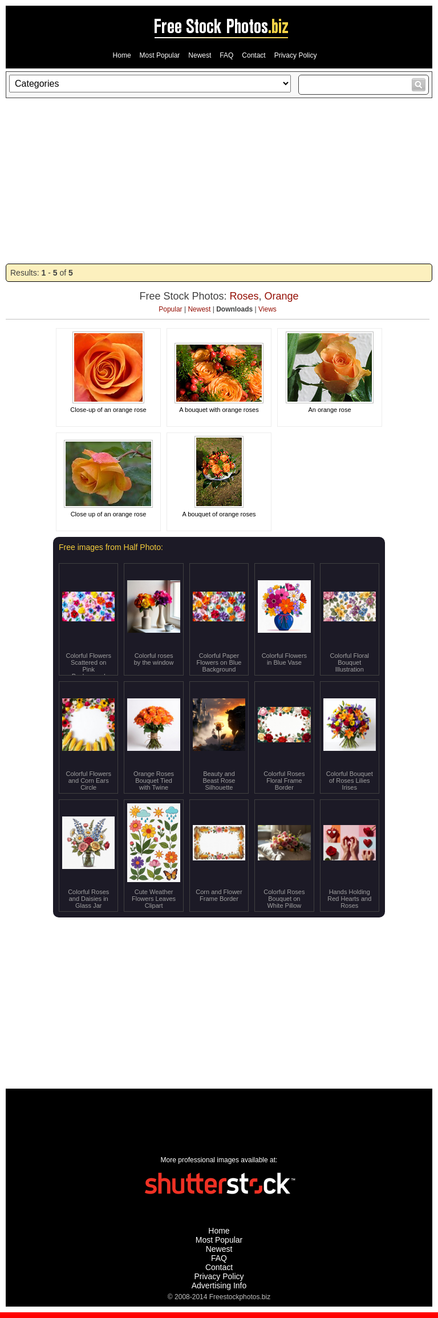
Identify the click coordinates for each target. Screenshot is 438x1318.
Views (267, 309)
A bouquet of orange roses (219, 514)
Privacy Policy (295, 55)
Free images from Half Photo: (111, 547)
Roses (243, 296)
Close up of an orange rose (109, 514)
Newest (199, 55)
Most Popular (160, 55)
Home (122, 55)
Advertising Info (219, 1285)
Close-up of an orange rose (108, 409)
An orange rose (329, 409)
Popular (170, 309)
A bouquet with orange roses (218, 409)
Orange (282, 296)
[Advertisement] (219, 181)
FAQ (226, 55)
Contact (253, 55)
